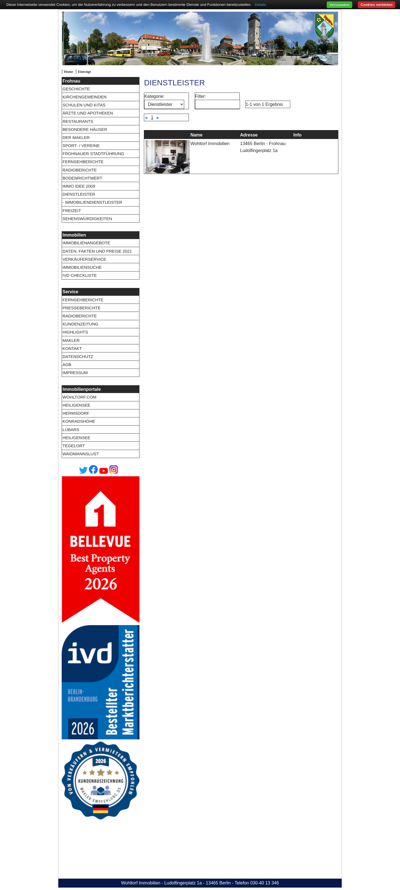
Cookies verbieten (376, 4)
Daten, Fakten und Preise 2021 (97, 251)
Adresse (249, 135)
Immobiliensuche (82, 267)
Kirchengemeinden (84, 97)
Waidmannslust (80, 454)
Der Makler (76, 137)
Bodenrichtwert (82, 178)
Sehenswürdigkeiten (87, 219)
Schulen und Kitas (84, 105)
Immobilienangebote (86, 243)
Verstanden (339, 4)
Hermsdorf (75, 413)
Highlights (75, 332)
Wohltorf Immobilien (209, 143)
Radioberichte (79, 170)
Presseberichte (81, 308)
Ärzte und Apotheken (87, 113)
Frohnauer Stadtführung (93, 153)
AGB (66, 364)
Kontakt (72, 348)
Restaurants (77, 121)
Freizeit (71, 210)
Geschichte (76, 89)
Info (297, 135)
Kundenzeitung (80, 324)
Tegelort (73, 446)
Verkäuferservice (84, 259)
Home (68, 72)
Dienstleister (78, 194)
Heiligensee (76, 405)
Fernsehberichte (83, 162)
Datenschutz (77, 356)
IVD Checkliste (79, 275)
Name (196, 135)
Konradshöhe (78, 421)
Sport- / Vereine (81, 145)
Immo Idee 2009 (78, 186)
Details (260, 4)
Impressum (75, 373)
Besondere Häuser (84, 129)
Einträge (84, 72)
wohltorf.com (79, 397)
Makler (71, 340)
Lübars (70, 429)
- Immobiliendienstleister (92, 202)
